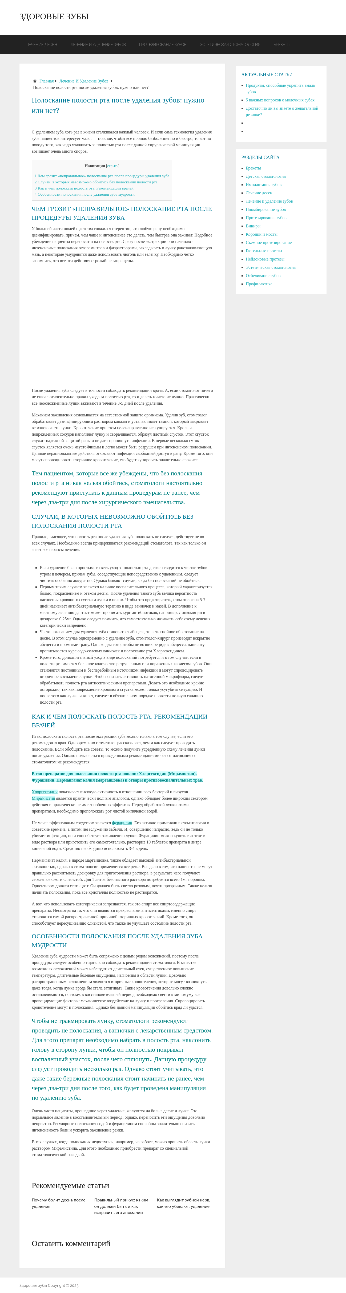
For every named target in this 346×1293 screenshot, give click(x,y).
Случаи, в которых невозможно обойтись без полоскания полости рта (96, 182)
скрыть (112, 166)
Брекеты (281, 44)
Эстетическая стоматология (230, 44)
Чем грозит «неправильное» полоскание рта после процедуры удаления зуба (102, 176)
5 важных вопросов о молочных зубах (280, 100)
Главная (46, 81)
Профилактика (259, 284)
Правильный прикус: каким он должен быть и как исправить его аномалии (121, 1206)
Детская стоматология (266, 176)
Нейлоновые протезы (265, 259)
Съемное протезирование (269, 242)
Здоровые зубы (54, 17)
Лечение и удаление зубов (98, 44)
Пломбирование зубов (266, 209)
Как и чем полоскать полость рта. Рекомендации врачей (84, 188)
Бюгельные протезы (264, 251)
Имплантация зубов (263, 184)
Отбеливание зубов (263, 275)
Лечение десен (41, 44)
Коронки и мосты (261, 234)
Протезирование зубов (163, 44)
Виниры (253, 226)
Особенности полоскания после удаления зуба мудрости (85, 194)
